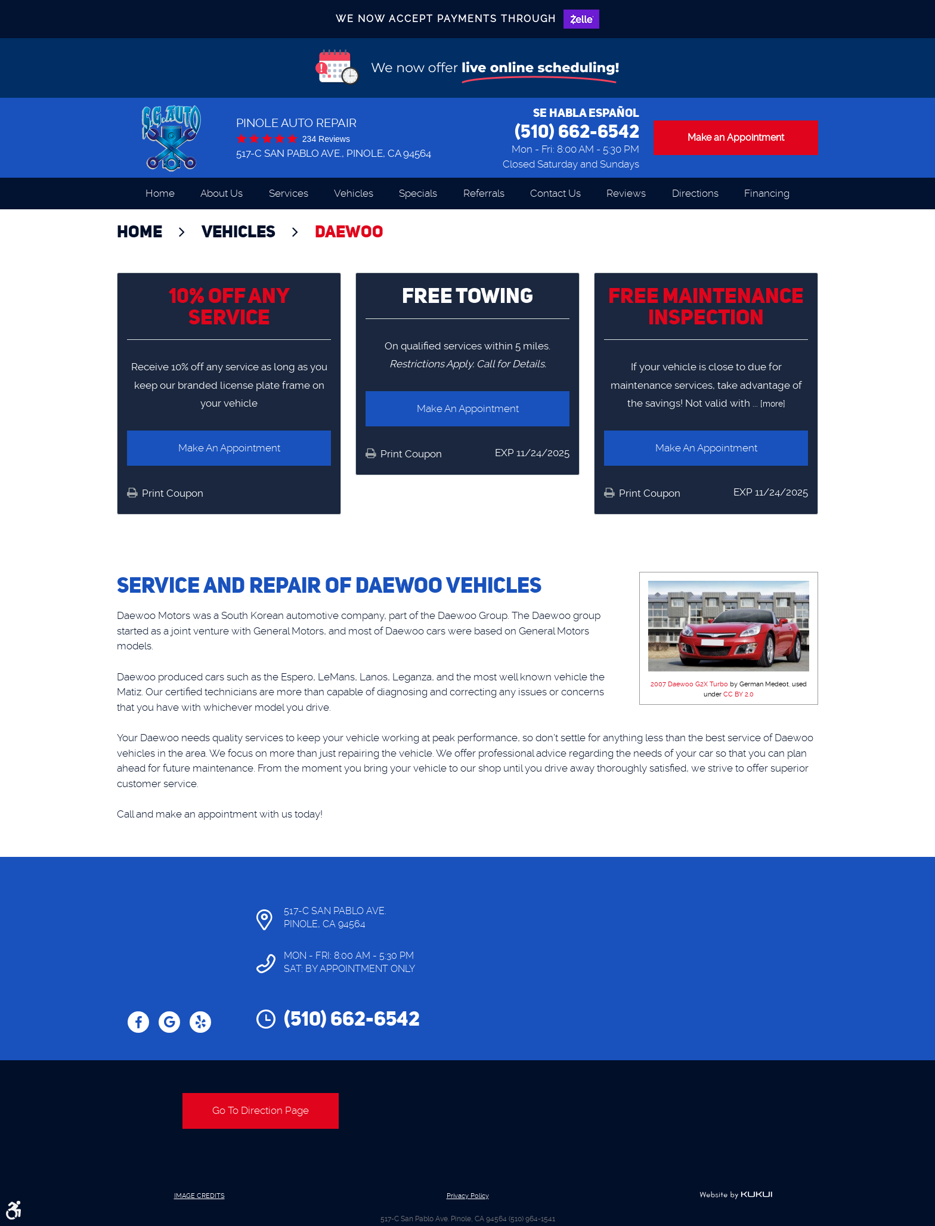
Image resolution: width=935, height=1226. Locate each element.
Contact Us (555, 193)
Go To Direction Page (260, 1110)
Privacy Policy (468, 1196)
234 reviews (326, 139)
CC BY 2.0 (738, 694)
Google (169, 1022)
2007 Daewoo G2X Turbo (689, 684)
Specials (418, 193)
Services (288, 193)
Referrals (483, 193)
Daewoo (349, 231)
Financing (767, 193)
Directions (695, 193)
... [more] (767, 403)
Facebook (138, 1022)
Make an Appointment (736, 137)
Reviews (626, 193)
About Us (221, 193)
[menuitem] (160, 193)
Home (160, 193)
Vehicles (353, 193)
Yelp (200, 1022)
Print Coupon (171, 493)
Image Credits (199, 1196)
